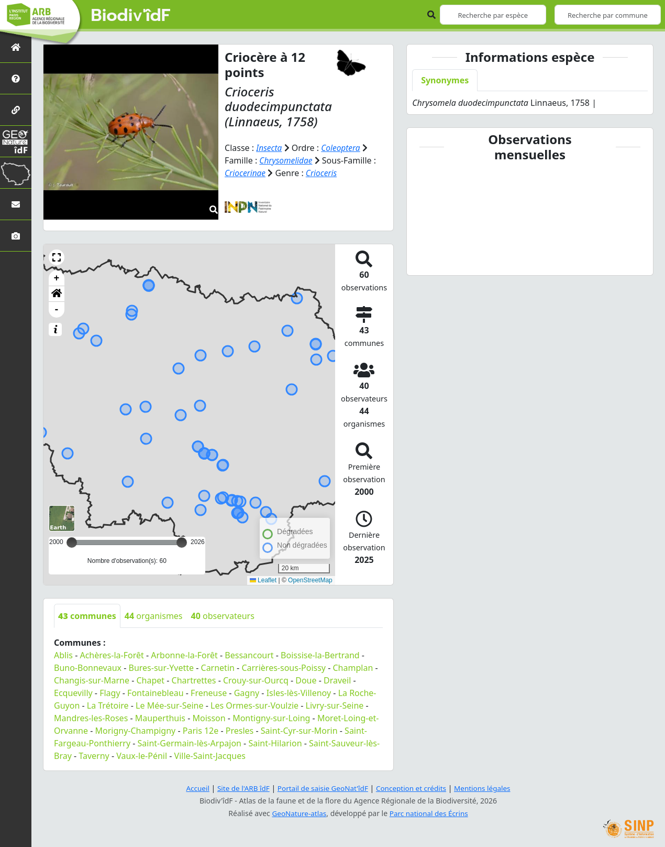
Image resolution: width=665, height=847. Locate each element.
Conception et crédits (412, 788)
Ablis (63, 655)
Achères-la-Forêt (111, 655)
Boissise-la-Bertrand (320, 655)
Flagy (109, 693)
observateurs (222, 616)
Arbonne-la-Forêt (184, 655)
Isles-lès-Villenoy (299, 693)
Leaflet (263, 580)
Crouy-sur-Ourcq (256, 680)
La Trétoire (108, 705)
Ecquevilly (73, 693)
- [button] (57, 309)
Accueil (193, 788)
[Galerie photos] (15, 235)
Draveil (337, 680)
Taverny (94, 756)
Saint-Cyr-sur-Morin (299, 730)
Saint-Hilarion (275, 743)
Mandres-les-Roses (91, 718)
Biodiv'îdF (131, 15)
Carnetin (218, 668)
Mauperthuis (160, 718)
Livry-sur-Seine (335, 705)
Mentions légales (487, 788)
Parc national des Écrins (430, 813)
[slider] (181, 542)
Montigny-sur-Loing (271, 718)
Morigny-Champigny (135, 730)
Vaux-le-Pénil (141, 756)
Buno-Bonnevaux (87, 668)
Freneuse (209, 693)
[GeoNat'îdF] (15, 141)
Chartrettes (194, 680)
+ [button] (57, 278)
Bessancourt (249, 655)
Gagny (247, 693)
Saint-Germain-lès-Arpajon (189, 743)
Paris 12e (201, 730)
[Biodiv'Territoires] (15, 172)
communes (87, 616)
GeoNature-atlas (298, 813)
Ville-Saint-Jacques (210, 756)
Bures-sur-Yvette (161, 668)
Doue (305, 680)
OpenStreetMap (310, 580)
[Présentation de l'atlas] (15, 78)
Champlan (353, 668)
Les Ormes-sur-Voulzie (254, 705)
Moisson (208, 718)
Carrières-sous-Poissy (283, 668)
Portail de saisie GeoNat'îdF (322, 788)
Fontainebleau (155, 693)
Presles (239, 730)
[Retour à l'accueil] (15, 46)
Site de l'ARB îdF (240, 788)
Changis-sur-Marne (91, 680)
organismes (154, 616)
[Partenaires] (15, 109)
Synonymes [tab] (445, 80)
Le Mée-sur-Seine (169, 705)
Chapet (150, 680)
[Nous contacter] (15, 204)
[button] (56, 257)
